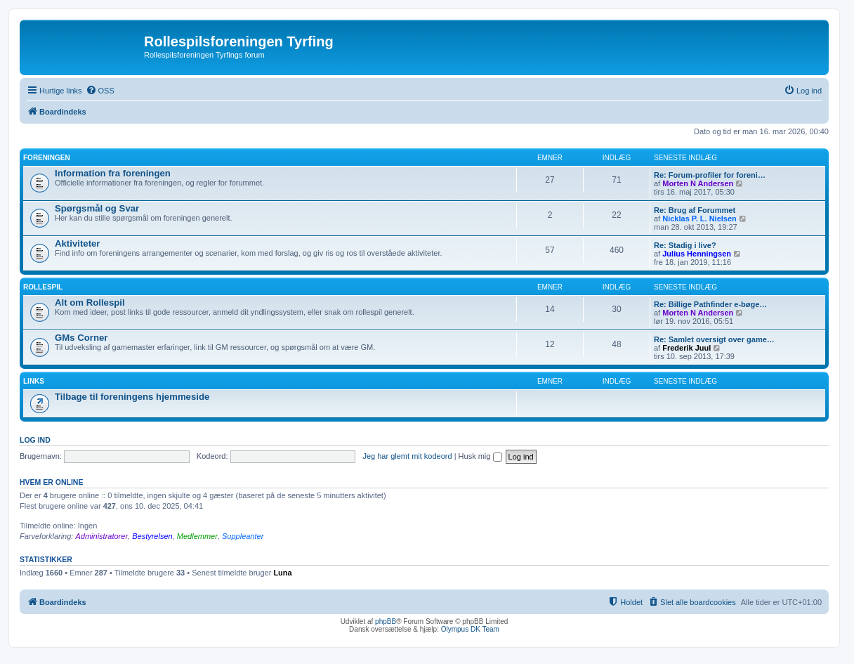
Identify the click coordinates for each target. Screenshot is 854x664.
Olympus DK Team (470, 629)
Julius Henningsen (696, 253)
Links (33, 381)
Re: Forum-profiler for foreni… (710, 175)
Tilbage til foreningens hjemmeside (132, 396)
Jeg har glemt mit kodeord (407, 456)
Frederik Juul (686, 348)
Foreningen (46, 158)
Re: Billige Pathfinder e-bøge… (710, 304)
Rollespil (43, 287)
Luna (282, 572)
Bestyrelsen (152, 536)
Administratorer (101, 536)
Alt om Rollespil (90, 302)
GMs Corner (81, 337)
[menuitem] (100, 90)
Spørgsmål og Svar (97, 208)
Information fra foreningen (113, 173)
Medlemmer (197, 536)
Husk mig (480, 456)
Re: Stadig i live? (685, 245)
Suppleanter (242, 536)
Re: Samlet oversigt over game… (714, 339)
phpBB (385, 621)
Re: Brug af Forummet (694, 210)
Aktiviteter (77, 243)
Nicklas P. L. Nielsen (699, 218)
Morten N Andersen (697, 183)
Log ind (35, 440)
